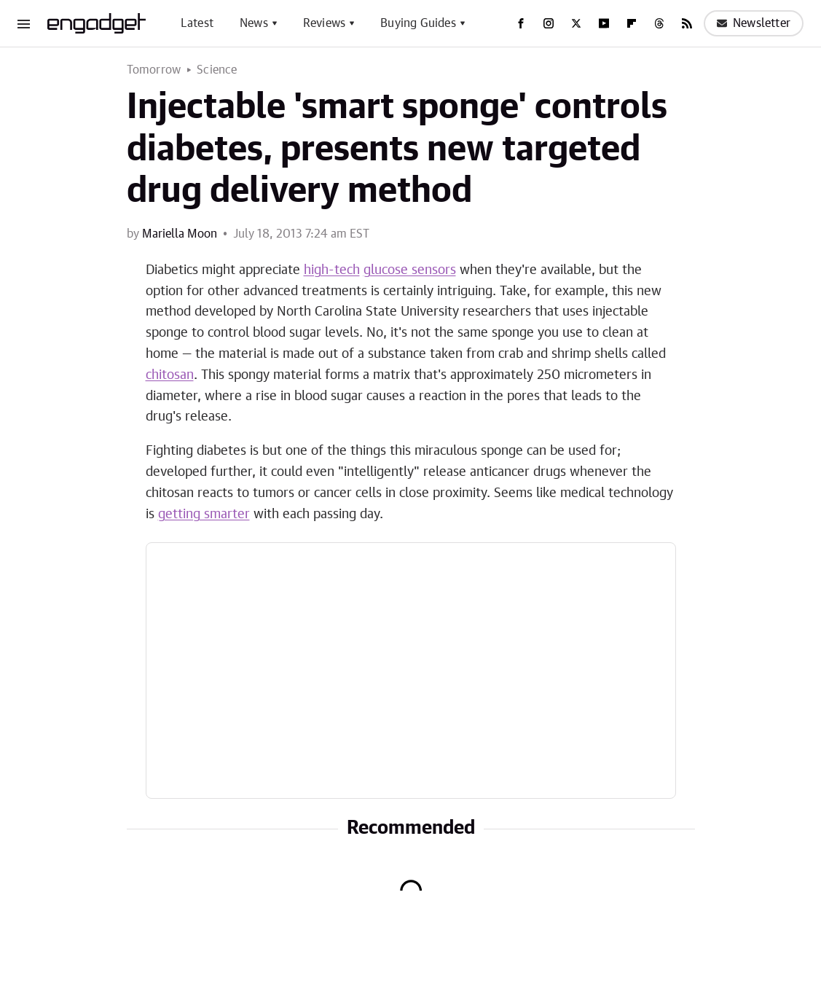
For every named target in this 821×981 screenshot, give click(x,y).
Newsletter (753, 23)
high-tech (332, 270)
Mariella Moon (179, 234)
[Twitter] (576, 23)
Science (217, 70)
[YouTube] (604, 23)
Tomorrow (154, 70)
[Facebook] (521, 23)
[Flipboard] (632, 23)
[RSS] (687, 23)
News (254, 23)
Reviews (324, 23)
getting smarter (204, 514)
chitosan (170, 375)
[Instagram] (548, 23)
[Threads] (659, 23)
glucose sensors (410, 270)
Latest (197, 23)
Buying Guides (418, 23)
